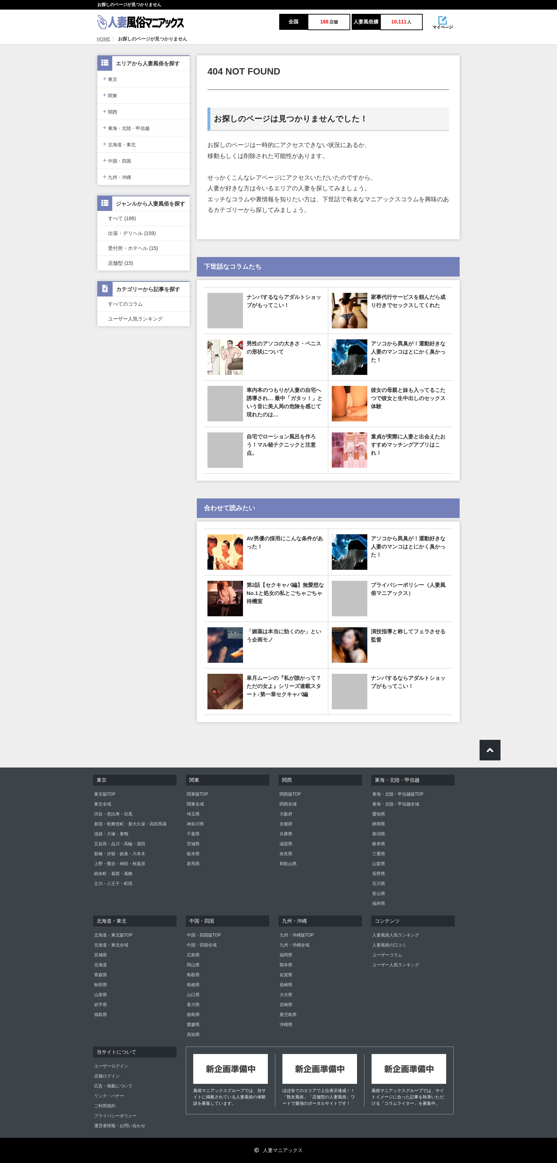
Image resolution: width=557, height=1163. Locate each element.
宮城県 (100, 954)
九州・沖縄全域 (294, 945)
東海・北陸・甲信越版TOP (397, 794)
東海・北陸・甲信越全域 (395, 804)
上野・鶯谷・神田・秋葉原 (119, 863)
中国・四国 (117, 160)
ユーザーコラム (387, 954)
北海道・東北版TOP (113, 935)
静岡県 (378, 823)
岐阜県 (378, 843)
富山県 (378, 893)
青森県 (100, 974)
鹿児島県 (288, 1014)
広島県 (193, 954)
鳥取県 (193, 974)
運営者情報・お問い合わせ (119, 1125)
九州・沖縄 (117, 176)
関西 (110, 111)
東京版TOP (104, 794)
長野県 (378, 873)
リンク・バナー (109, 1095)
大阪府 (286, 814)
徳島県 (193, 1014)
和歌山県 (288, 863)
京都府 (286, 823)
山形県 (100, 994)
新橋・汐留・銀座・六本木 (119, 853)
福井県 (378, 903)
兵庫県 (286, 833)
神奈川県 (195, 823)
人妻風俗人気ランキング (395, 935)
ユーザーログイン (111, 1066)
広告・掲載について (113, 1085)
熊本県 (286, 964)
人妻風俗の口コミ (389, 945)
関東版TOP (197, 794)
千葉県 (193, 833)
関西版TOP (290, 794)
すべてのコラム (125, 304)
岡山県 (193, 964)
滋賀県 (286, 843)
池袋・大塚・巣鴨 (111, 833)
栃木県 (193, 853)
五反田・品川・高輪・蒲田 (119, 843)
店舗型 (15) (120, 263)
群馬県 (193, 863)
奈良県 (286, 853)
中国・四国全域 (202, 945)
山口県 (193, 994)
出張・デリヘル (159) (132, 233)
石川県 (378, 883)
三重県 (378, 853)
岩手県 (100, 1004)
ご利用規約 (104, 1105)
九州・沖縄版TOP (297, 935)
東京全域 (102, 804)
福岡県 (286, 954)
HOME (103, 39)
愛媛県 (193, 1024)
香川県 (193, 1004)
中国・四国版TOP (204, 935)
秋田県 (100, 984)
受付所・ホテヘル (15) (133, 248)
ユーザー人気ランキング (135, 319)
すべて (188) (122, 218)
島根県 (193, 984)
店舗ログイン (107, 1076)
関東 (110, 95)
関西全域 (288, 804)
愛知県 (378, 814)
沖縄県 (286, 1024)
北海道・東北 (119, 144)
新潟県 (378, 833)
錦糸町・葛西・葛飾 (113, 873)
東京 (110, 78)
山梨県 (378, 863)
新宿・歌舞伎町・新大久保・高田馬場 (130, 823)
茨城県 (193, 843)
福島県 (100, 1014)
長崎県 (286, 984)
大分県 (286, 994)
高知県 (193, 1034)
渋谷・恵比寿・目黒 (113, 814)
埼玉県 (193, 814)
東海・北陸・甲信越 (126, 127)
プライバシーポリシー (115, 1115)
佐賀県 (286, 974)
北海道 (100, 964)
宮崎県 (286, 1004)
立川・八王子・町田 (113, 883)
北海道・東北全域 (111, 945)
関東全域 (195, 804)
